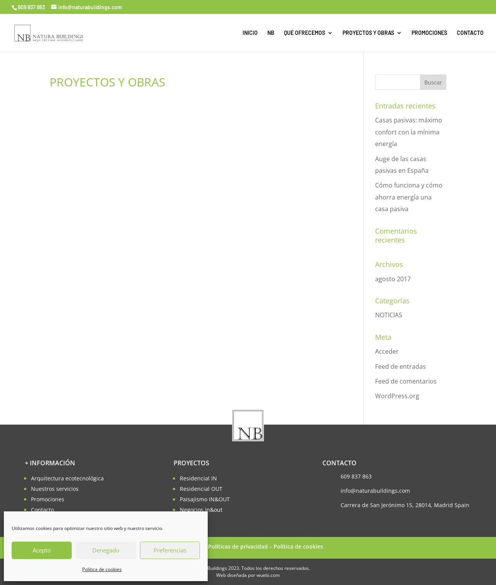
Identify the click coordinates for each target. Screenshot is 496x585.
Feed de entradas (400, 366)
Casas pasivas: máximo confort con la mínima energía (408, 132)
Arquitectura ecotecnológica (67, 478)
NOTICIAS (388, 315)
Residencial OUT (201, 488)
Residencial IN (198, 478)
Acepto (42, 550)
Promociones (47, 499)
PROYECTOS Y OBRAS (368, 33)
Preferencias (169, 550)
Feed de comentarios (406, 381)
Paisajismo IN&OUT (205, 499)
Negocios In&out (201, 509)
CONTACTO (470, 33)
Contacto (42, 509)
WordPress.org (397, 396)
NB (270, 33)
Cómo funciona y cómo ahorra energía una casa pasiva (409, 197)
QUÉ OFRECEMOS (304, 33)
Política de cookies (102, 569)
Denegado (105, 550)
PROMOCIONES (429, 33)
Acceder (387, 351)
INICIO (250, 33)
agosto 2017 (393, 279)
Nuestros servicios (55, 488)
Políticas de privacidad (238, 546)
